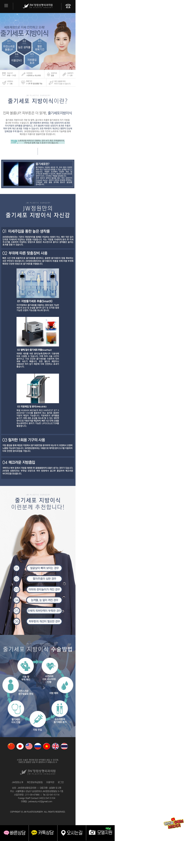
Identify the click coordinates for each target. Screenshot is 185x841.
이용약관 (50, 782)
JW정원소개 (17, 782)
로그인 (61, 782)
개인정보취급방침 (35, 782)
